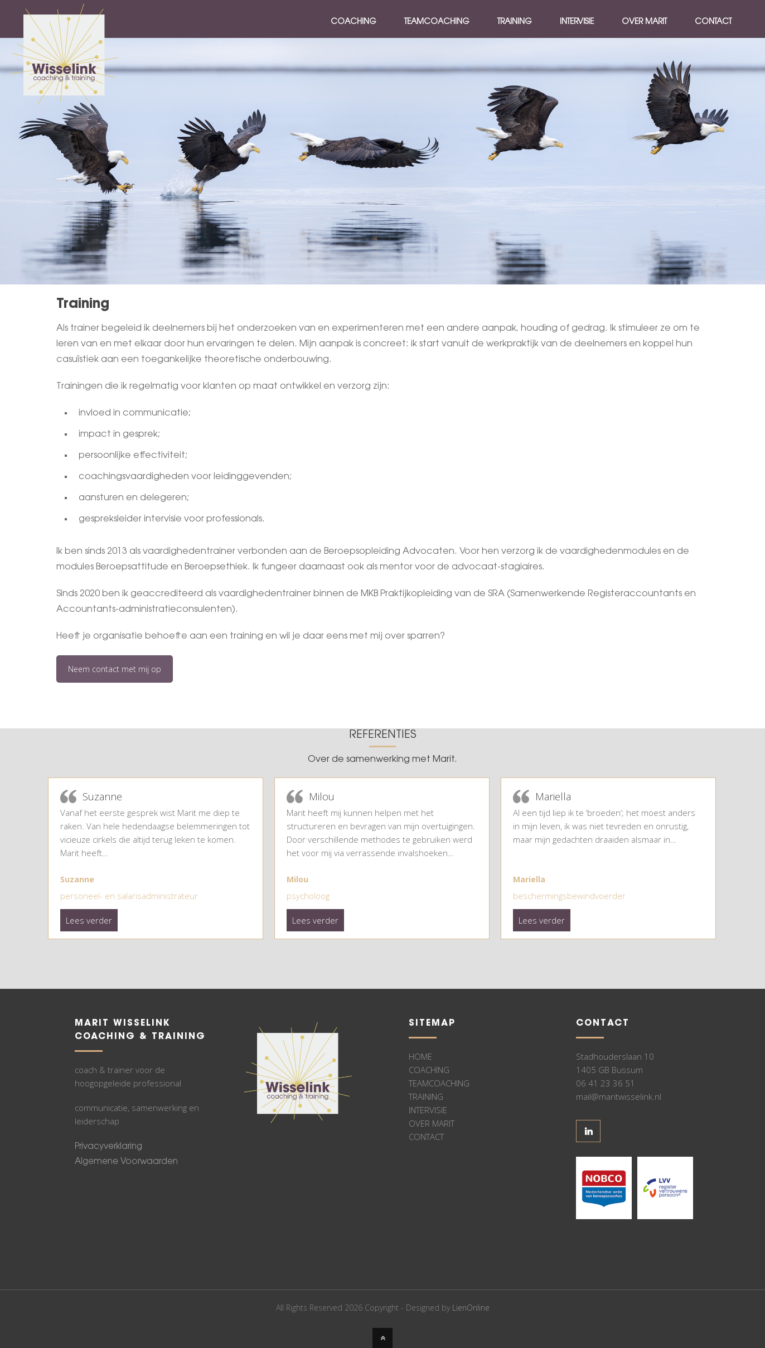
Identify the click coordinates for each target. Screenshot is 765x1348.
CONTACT (426, 1136)
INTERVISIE (428, 1109)
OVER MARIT (431, 1123)
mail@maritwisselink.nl (618, 1096)
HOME (420, 1056)
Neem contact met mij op (114, 669)
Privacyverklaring (108, 1147)
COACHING (429, 1069)
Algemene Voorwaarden (126, 1162)
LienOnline (471, 1307)
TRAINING (426, 1096)
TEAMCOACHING (439, 1083)
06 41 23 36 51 (605, 1083)
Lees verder (89, 920)
